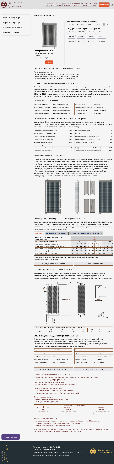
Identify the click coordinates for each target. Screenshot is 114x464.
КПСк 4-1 (71, 32)
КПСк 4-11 (91, 41)
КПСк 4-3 (91, 32)
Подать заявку (104, 4)
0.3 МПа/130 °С (62, 233)
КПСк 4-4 (101, 32)
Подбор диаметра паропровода (57, 264)
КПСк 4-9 (71, 41)
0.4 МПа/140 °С (74, 233)
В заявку (49, 62)
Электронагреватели (11, 32)
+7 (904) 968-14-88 (58, 380)
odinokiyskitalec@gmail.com (7, 452)
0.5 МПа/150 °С (86, 233)
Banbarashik (4, 457)
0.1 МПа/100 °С (39, 233)
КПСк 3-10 (80, 24)
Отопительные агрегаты (12, 27)
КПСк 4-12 (101, 41)
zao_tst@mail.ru (70, 384)
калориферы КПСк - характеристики (53, 369)
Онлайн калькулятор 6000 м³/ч (98, 264)
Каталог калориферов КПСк (93, 369)
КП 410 (109, 24)
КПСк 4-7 (91, 37)
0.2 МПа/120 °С (51, 233)
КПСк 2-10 (71, 24)
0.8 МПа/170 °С (97, 233)
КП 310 (99, 24)
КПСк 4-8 (101, 37)
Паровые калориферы (12, 23)
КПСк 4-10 (90, 24)
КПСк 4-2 (81, 32)
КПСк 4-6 (81, 37)
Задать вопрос (10, 437)
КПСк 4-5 (71, 37)
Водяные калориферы (12, 18)
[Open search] (111, 4)
